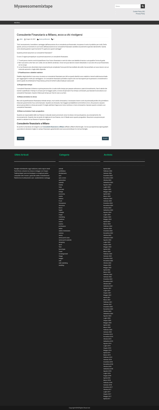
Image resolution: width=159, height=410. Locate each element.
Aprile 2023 (106, 249)
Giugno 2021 (107, 293)
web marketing (63, 263)
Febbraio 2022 (107, 274)
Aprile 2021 (106, 297)
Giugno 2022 (107, 265)
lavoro (41, 39)
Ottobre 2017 (107, 389)
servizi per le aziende (65, 240)
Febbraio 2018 (107, 382)
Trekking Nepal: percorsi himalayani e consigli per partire (31, 173)
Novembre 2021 (108, 281)
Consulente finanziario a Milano (54, 127)
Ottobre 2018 (107, 366)
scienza (61, 233)
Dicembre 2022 (108, 258)
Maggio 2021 (107, 295)
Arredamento (63, 173)
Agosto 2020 (107, 316)
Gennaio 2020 (107, 332)
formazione (62, 203)
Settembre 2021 (108, 286)
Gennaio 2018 (107, 385)
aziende (61, 182)
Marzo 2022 (107, 272)
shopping (62, 242)
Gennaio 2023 (107, 256)
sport (60, 244)
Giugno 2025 (107, 189)
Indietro (20, 138)
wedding (61, 265)
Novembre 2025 (108, 178)
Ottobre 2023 (107, 235)
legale (60, 210)
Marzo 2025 (107, 196)
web (60, 260)
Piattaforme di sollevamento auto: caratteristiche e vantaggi (32, 178)
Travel (60, 251)
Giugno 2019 (107, 348)
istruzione (62, 205)
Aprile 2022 (106, 270)
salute (60, 228)
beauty (61, 185)
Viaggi (61, 256)
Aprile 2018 (106, 378)
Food (60, 201)
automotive (62, 180)
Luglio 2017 (106, 392)
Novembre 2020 (108, 309)
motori (61, 221)
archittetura (62, 171)
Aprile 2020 (106, 325)
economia (62, 194)
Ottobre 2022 (107, 263)
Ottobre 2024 (107, 208)
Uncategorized (63, 254)
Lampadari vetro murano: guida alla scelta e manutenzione (31, 175)
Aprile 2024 (106, 221)
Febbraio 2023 (107, 254)
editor (21, 39)
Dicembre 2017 (108, 387)
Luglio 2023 (106, 242)
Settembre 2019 (108, 341)
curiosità (61, 189)
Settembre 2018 (108, 369)
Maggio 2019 (107, 350)
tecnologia (62, 249)
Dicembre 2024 (108, 203)
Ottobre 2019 (107, 339)
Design (61, 191)
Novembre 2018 (108, 364)
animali (61, 168)
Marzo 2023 (107, 251)
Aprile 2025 (106, 194)
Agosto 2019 (107, 343)
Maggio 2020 (107, 323)
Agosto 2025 (107, 185)
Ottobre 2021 (107, 283)
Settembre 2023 (108, 237)
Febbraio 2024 (107, 226)
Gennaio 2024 (107, 228)
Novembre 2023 (108, 233)
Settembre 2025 (108, 182)
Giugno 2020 (107, 320)
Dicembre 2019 (108, 334)
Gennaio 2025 (107, 201)
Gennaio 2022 (107, 277)
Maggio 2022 (107, 267)
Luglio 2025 (106, 187)
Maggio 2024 (107, 219)
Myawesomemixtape (33, 6)
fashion (61, 198)
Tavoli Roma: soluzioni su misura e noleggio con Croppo (31, 171)
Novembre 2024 (108, 205)
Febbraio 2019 (107, 357)
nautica (61, 224)
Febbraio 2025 (107, 198)
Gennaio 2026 (107, 173)
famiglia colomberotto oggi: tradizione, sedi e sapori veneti (32, 168)
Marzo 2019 (107, 355)
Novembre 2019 (108, 336)
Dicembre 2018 (108, 362)
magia (60, 214)
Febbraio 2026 (107, 171)
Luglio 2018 (106, 373)
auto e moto (62, 178)
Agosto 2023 (107, 240)
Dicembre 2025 (108, 175)
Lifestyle (61, 212)
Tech (60, 247)
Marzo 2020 (107, 327)
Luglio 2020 (106, 318)
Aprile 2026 (106, 168)
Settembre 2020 (108, 313)
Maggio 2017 (107, 396)
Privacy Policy (140, 14)
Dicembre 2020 (108, 306)
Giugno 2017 (107, 394)
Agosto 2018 (107, 371)
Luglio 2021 (106, 290)
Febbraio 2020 (107, 329)
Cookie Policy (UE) (139, 11)
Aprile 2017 (106, 398)
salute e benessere (64, 231)
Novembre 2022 (108, 260)
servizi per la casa (64, 237)
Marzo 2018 (107, 380)
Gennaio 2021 (107, 304)
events (61, 196)
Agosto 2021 (107, 288)
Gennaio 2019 (107, 359)
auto (60, 175)
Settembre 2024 (108, 210)
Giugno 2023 (107, 244)
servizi (61, 235)
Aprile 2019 (106, 352)
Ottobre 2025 (107, 180)
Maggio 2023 (107, 247)
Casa (60, 187)
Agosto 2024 (107, 212)
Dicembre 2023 (108, 231)
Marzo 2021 (107, 300)
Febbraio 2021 (107, 302)
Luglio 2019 (106, 346)
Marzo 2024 (107, 224)
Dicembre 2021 (108, 279)
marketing (62, 217)
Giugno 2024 (107, 217)
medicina (61, 219)
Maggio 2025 (107, 191)
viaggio (61, 258)
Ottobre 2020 (107, 311)
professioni (46, 39)
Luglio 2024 (106, 214)
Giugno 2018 (107, 375)
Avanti (105, 138)
